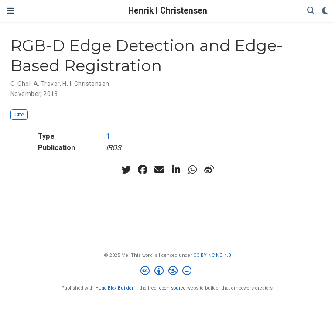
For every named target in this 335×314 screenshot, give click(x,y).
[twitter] (126, 169)
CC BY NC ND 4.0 (212, 255)
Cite (19, 114)
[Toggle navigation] (10, 11)
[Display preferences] (325, 11)
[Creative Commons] (167, 271)
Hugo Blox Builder (114, 288)
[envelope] (159, 169)
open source (172, 288)
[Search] (311, 11)
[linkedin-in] (175, 169)
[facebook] (142, 169)
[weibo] (208, 169)
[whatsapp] (192, 169)
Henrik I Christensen (167, 11)
